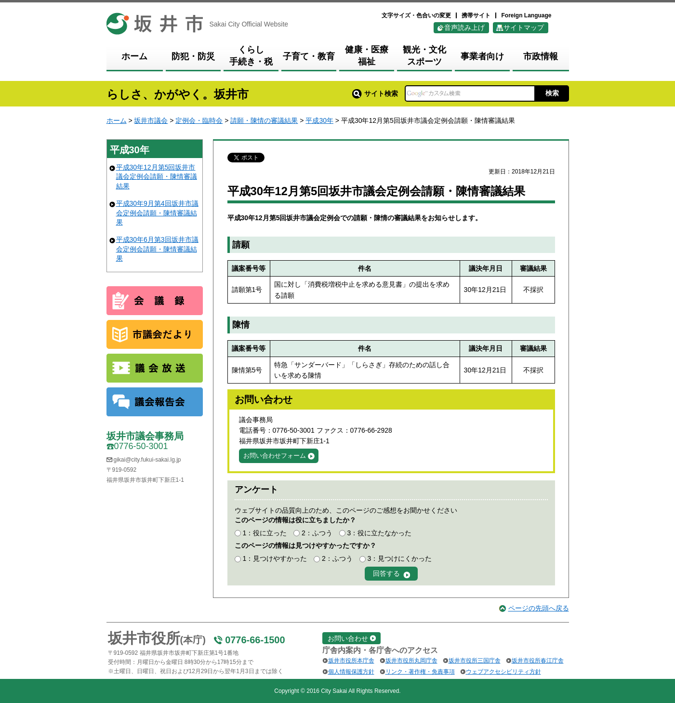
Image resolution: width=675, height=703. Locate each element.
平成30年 (319, 120)
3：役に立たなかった (379, 533)
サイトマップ (523, 27)
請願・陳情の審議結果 (264, 120)
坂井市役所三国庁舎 (475, 660)
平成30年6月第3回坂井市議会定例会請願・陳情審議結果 (157, 249)
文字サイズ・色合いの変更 (416, 15)
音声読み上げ (464, 27)
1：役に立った (264, 533)
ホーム (116, 120)
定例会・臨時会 (199, 120)
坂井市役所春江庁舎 (538, 660)
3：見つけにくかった (400, 558)
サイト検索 (375, 93)
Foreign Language (526, 15)
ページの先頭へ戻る (538, 608)
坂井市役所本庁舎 (351, 660)
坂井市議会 (151, 120)
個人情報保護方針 (351, 671)
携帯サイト (476, 15)
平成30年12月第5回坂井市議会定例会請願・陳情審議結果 (156, 176)
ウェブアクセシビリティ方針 (503, 671)
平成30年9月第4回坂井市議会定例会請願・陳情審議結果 (157, 212)
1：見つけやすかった (274, 558)
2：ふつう (317, 533)
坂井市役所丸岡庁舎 (411, 660)
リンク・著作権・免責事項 (420, 671)
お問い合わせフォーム (274, 455)
